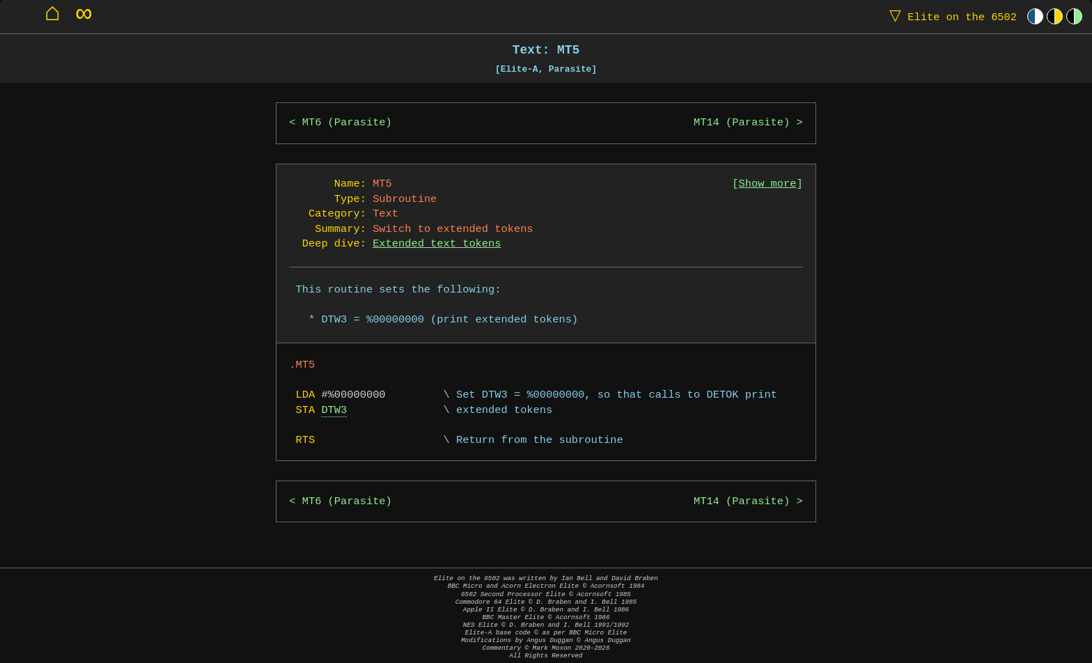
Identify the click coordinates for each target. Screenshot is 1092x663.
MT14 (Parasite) (742, 123)
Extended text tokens (437, 244)
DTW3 (334, 410)
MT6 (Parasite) (347, 123)
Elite (950, 16)
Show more (768, 184)
